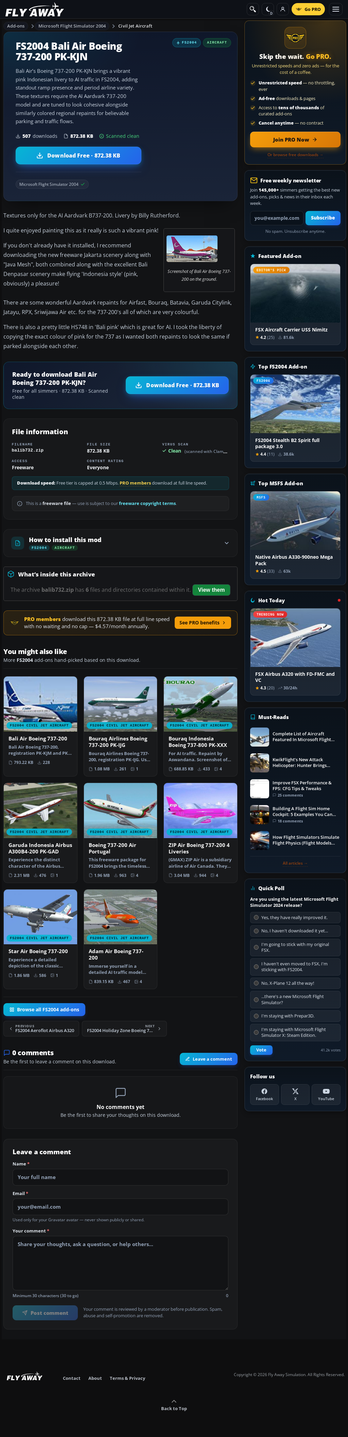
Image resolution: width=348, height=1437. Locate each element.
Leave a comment (208, 1059)
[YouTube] (326, 1094)
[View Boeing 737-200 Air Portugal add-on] (120, 833)
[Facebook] (264, 1094)
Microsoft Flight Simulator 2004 (72, 26)
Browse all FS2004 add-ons (44, 1010)
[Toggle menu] (336, 9)
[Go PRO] (308, 9)
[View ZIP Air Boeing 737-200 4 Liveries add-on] (200, 833)
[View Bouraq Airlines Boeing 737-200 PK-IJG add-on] (120, 726)
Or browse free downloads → (295, 155)
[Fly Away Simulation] (34, 9)
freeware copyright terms (147, 503)
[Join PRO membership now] (295, 139)
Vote (261, 1050)
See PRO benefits (202, 622)
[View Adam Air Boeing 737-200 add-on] (120, 939)
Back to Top (174, 1405)
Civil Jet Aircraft (135, 26)
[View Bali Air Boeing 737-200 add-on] (40, 723)
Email (20, 1193)
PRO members (135, 483)
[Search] (253, 9)
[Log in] (283, 9)
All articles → (295, 863)
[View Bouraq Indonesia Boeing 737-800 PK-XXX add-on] (200, 726)
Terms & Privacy (127, 1378)
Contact (72, 1378)
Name (21, 1164)
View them (211, 590)
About (95, 1378)
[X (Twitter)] (295, 1094)
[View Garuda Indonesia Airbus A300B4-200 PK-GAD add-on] (40, 833)
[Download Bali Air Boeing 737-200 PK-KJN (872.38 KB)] (78, 155)
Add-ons (16, 26)
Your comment (31, 1231)
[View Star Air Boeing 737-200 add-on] (40, 936)
